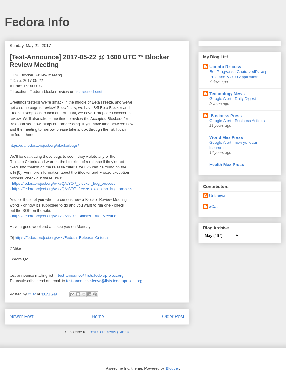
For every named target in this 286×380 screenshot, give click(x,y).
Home (98, 316)
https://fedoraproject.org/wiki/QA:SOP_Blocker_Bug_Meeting (64, 216)
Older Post (173, 316)
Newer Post (22, 316)
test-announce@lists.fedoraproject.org (91, 275)
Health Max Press (226, 164)
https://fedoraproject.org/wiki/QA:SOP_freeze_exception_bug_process (72, 189)
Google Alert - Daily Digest (232, 98)
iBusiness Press (225, 115)
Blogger (172, 368)
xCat (213, 206)
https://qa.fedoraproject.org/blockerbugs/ (44, 145)
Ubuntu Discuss (225, 66)
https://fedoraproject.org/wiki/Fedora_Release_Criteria (61, 237)
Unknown (217, 195)
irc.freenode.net (88, 91)
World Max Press (226, 137)
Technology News (227, 93)
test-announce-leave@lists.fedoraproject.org (104, 281)
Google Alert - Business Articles (237, 120)
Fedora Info (37, 22)
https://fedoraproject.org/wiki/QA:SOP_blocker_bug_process (63, 183)
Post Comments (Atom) (108, 332)
